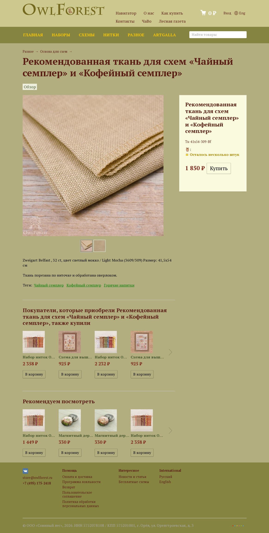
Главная (33, 34)
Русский (165, 476)
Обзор (30, 86)
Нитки (111, 34)
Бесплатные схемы (134, 482)
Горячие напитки (119, 285)
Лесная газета (172, 21)
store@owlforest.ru (37, 477)
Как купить (172, 13)
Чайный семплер (49, 285)
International (170, 470)
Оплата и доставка (77, 476)
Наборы (61, 34)
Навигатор (126, 13)
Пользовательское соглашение (77, 494)
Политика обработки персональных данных (80, 503)
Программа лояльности (81, 482)
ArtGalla (164, 34)
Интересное (129, 470)
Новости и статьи (132, 476)
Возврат (68, 487)
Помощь (69, 470)
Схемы (86, 34)
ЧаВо (146, 21)
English (165, 482)
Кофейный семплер (83, 285)
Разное (136, 34)
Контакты (125, 21)
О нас (149, 13)
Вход (227, 13)
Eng (239, 13)
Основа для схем (53, 51)
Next (170, 352)
